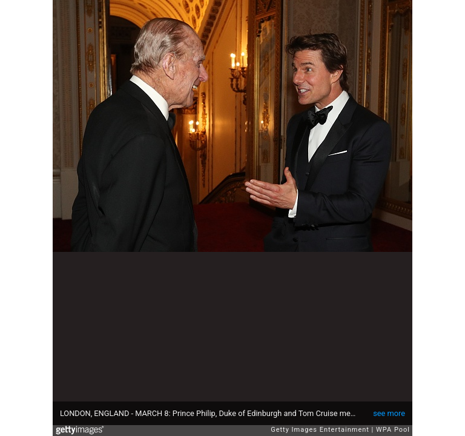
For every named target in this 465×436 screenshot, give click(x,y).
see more (389, 413)
